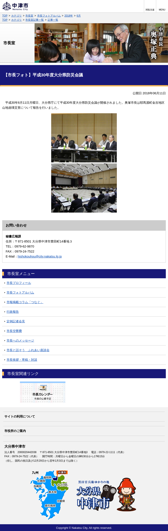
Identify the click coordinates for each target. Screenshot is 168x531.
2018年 (69, 15)
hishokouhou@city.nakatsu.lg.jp (40, 256)
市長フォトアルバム (49, 15)
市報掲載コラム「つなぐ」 (25, 302)
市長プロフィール (19, 283)
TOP (4, 15)
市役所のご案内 (15, 431)
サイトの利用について (19, 416)
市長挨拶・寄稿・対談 (22, 359)
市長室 (29, 15)
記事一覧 (53, 19)
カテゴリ (16, 15)
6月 (79, 15)
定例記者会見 (16, 321)
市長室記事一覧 (34, 19)
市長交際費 (14, 331)
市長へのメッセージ (20, 340)
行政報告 (13, 311)
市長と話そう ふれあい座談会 (28, 350)
